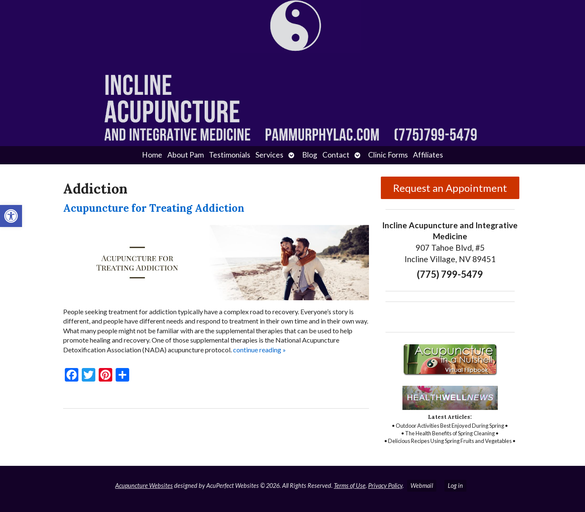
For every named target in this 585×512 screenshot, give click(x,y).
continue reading (259, 350)
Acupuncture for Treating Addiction (153, 208)
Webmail (421, 485)
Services (269, 154)
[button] (11, 216)
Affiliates (428, 154)
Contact (335, 154)
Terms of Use (350, 485)
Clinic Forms (388, 154)
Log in (455, 485)
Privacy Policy (385, 485)
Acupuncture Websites (144, 485)
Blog (309, 154)
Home (152, 154)
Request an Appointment (450, 188)
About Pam (185, 154)
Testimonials (229, 154)
